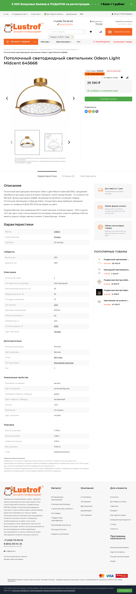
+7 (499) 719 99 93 (13, 540)
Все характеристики (94, 74)
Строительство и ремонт (62, 509)
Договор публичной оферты (13, 559)
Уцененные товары (122, 42)
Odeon (57, 232)
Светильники (64, 42)
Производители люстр (61, 525)
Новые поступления (60, 534)
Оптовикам (86, 502)
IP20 (56, 326)
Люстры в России (58, 529)
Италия (57, 237)
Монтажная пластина (63, 363)
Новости (114, 529)
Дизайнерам (71, 14)
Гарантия (114, 506)
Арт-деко (58, 357)
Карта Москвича (117, 552)
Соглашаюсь (124, 590)
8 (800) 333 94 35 (13, 544)
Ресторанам (86, 515)
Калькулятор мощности (120, 520)
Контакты (114, 497)
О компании (86, 497)
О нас (6, 14)
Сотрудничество (20, 14)
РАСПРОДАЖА (101, 42)
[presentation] (7, 98)
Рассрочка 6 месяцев (119, 556)
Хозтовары (56, 513)
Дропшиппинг (87, 506)
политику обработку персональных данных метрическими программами (43, 590)
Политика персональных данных (15, 556)
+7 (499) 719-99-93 (63, 21)
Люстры (46, 42)
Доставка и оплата (118, 502)
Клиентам (36, 14)
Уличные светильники (60, 504)
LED (56, 305)
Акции (112, 561)
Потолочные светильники (65, 49)
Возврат (113, 511)
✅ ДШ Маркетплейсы (53, 14)
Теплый (57, 332)
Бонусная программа (119, 547)
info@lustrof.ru (11, 551)
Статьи (113, 524)
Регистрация (126, 14)
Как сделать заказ (118, 515)
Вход (116, 14)
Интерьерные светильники (25, 49)
